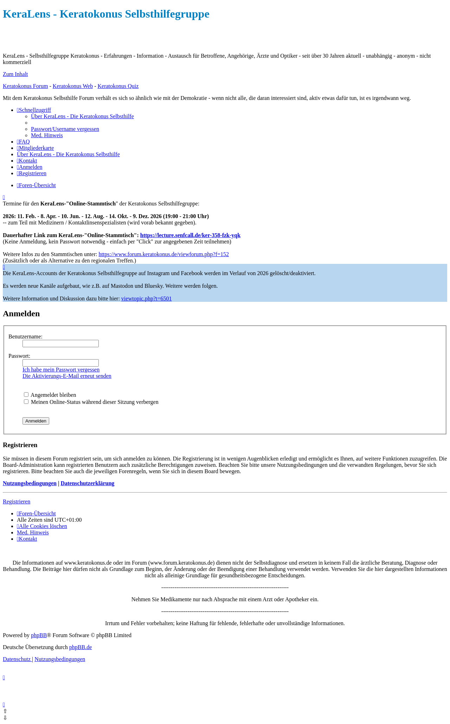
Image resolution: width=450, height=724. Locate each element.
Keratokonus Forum (25, 86)
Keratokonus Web (73, 86)
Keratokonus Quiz (118, 86)
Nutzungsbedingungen (30, 483)
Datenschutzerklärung (87, 483)
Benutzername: (25, 336)
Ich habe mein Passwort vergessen (60, 370)
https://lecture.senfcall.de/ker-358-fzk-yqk (190, 235)
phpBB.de (80, 647)
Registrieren (16, 501)
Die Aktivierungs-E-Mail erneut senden (66, 376)
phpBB (39, 635)
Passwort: (19, 356)
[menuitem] (82, 116)
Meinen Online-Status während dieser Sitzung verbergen (91, 402)
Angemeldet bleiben (50, 395)
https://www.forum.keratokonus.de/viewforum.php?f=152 (163, 254)
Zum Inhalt (15, 74)
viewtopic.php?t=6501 (146, 298)
